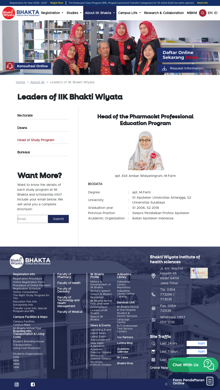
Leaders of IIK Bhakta (98, 312)
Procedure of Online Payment (31, 285)
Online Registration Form (28, 282)
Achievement (98, 307)
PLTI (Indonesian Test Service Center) (127, 329)
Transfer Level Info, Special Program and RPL (30, 310)
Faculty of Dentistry (64, 290)
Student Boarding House (28, 341)
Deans (22, 128)
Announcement (100, 340)
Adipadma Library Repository (124, 285)
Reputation (97, 297)
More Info (202, 3)
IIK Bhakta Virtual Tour (27, 328)
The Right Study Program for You (31, 297)
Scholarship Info (23, 305)
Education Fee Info (25, 301)
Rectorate (25, 115)
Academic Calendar (123, 350)
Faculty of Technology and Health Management (68, 302)
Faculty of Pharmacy (64, 276)
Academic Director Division (100, 351)
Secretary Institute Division (100, 363)
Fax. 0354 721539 (168, 308)
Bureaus (23, 152)
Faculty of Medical (69, 312)
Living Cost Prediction (26, 348)
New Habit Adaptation (97, 345)
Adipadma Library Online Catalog (126, 294)
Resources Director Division (100, 357)
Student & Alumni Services (127, 314)
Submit (58, 219)
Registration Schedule (27, 288)
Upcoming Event (100, 330)
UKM (16, 367)
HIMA (16, 364)
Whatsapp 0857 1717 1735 (172, 320)
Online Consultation (25, 292)
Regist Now (56, 3)
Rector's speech (100, 291)
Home (20, 82)
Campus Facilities (24, 321)
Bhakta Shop (125, 363)
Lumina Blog (124, 343)
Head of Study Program (35, 140)
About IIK (37, 82)
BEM (16, 360)
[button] (192, 365)
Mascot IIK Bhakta (96, 318)
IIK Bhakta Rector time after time (101, 302)
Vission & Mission (101, 294)
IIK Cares (122, 357)
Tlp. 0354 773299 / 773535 (167, 294)
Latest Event (98, 336)
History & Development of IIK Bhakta (100, 285)
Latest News (98, 333)
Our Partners (125, 337)
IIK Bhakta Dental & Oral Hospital (128, 308)
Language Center (123, 321)
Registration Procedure (27, 278)
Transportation (22, 345)
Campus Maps (21, 325)
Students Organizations (28, 354)
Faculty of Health (68, 283)
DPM (16, 357)
